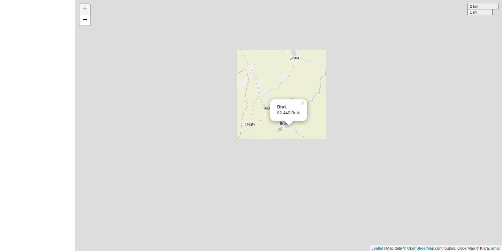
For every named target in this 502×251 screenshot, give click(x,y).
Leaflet (377, 248)
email (495, 248)
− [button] (85, 20)
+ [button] (85, 9)
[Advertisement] (37, 125)
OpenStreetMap (420, 248)
